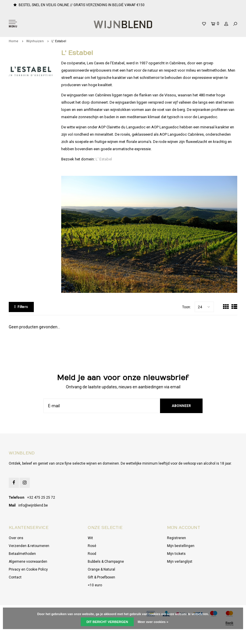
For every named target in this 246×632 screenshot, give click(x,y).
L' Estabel (59, 41)
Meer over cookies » (153, 622)
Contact (15, 577)
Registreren (176, 538)
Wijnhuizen (35, 41)
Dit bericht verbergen (107, 622)
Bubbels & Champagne (106, 562)
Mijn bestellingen (180, 546)
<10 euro (95, 585)
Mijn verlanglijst (179, 562)
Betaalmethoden (22, 554)
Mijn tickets (176, 554)
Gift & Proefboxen (101, 577)
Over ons (16, 538)
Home (13, 41)
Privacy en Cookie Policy (28, 569)
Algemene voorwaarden (28, 562)
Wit (90, 538)
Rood (92, 554)
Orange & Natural (101, 569)
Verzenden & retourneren (29, 546)
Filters (21, 307)
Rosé (92, 546)
